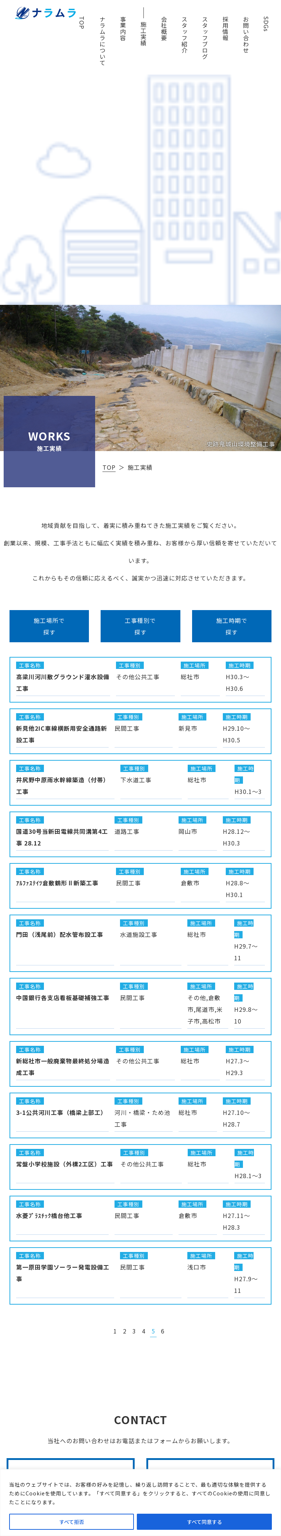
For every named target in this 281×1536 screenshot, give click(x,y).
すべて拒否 (71, 1521)
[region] (140, 1502)
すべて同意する (204, 1521)
